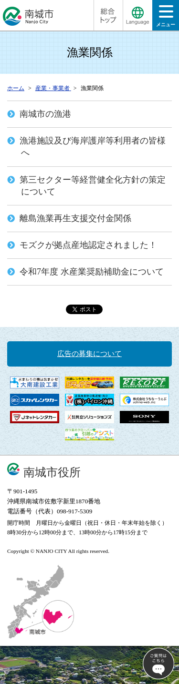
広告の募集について (89, 353)
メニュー (165, 18)
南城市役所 (52, 472)
